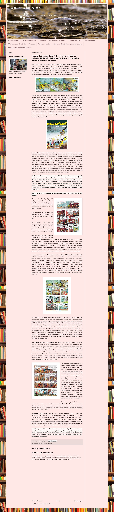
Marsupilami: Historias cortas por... (48, 434)
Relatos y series (44, 44)
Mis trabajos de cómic (17, 44)
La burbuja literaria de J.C (28, 8)
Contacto (42, 40)
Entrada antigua (78, 501)
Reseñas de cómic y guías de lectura (68, 44)
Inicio (58, 501)
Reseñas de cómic (48, 443)
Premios (32, 44)
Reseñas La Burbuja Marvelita (19, 47)
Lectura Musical (75, 40)
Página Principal (39, 443)
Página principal (14, 40)
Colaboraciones (29, 40)
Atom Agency (39, 179)
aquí (38, 436)
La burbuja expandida (57, 40)
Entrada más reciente (37, 501)
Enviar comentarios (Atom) (45, 504)
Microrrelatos (90, 40)
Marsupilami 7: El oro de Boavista (51, 74)
